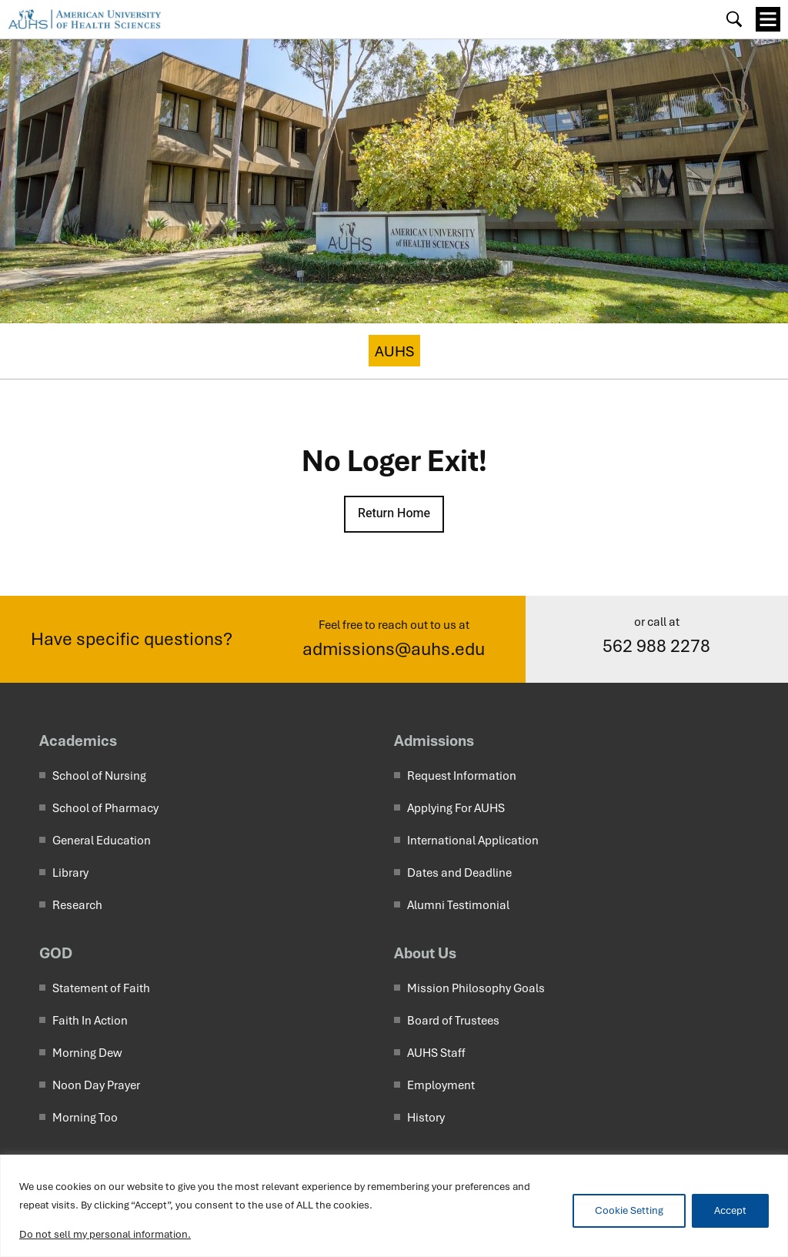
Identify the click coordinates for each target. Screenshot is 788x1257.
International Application (473, 840)
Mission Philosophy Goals (476, 988)
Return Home (394, 513)
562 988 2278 (656, 646)
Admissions (434, 740)
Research (77, 905)
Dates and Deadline (459, 873)
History (426, 1117)
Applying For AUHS (456, 808)
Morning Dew (87, 1053)
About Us (425, 953)
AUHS (394, 351)
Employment (441, 1085)
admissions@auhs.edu (393, 649)
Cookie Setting (629, 1210)
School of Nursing (99, 776)
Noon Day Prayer (96, 1085)
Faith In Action (90, 1020)
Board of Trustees (453, 1020)
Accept (730, 1210)
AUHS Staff (436, 1053)
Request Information (461, 776)
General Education (101, 840)
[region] (394, 1206)
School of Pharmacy (105, 808)
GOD (55, 953)
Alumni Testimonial (458, 905)
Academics (78, 740)
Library (70, 873)
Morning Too (85, 1117)
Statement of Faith (101, 988)
